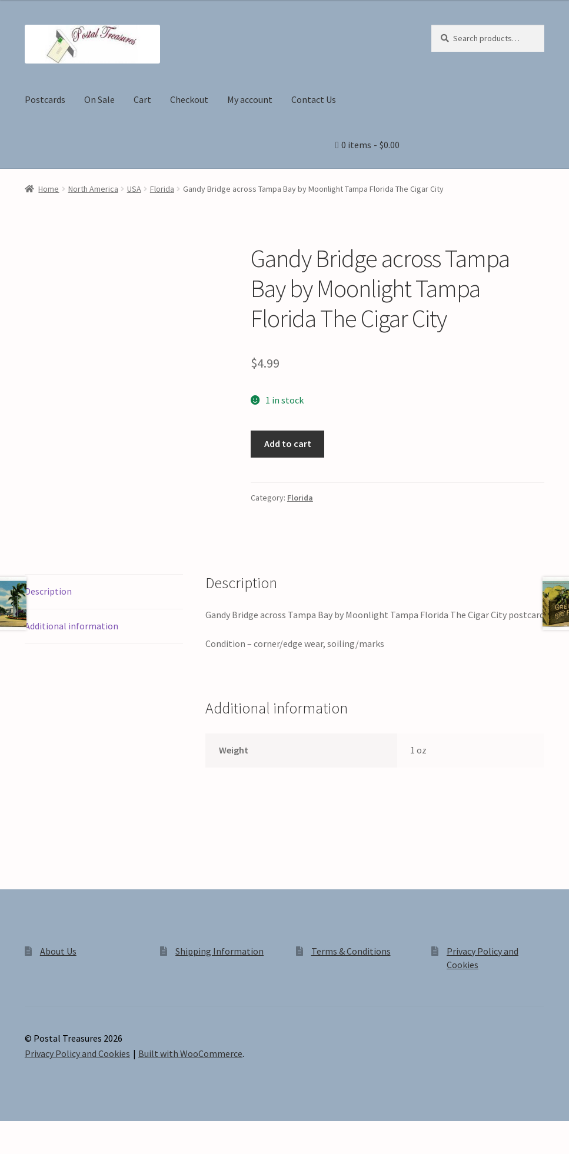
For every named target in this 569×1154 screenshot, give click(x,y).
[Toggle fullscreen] (41, 1132)
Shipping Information (219, 951)
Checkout (189, 99)
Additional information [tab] (71, 626)
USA (134, 189)
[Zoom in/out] (13, 1132)
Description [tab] (48, 591)
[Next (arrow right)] (41, 1148)
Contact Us (313, 99)
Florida (162, 189)
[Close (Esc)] (98, 1132)
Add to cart (287, 443)
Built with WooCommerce (190, 1053)
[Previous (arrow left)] (13, 1148)
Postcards (45, 99)
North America (93, 189)
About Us (58, 951)
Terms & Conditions (351, 951)
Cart (142, 99)
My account (249, 99)
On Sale (99, 99)
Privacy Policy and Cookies (77, 1053)
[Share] (70, 1132)
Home (48, 189)
